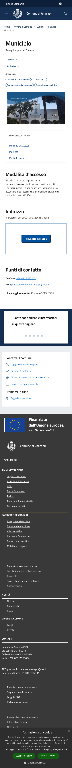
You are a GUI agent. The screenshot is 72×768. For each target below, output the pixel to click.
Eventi (10, 630)
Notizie (10, 601)
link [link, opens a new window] (65, 749)
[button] (36, 762)
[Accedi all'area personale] (60, 4)
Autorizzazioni (14, 586)
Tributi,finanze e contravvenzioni (24, 571)
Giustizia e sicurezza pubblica (22, 566)
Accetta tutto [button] (24, 756)
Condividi (13, 60)
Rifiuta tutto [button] (48, 755)
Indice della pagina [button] (19, 135)
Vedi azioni (13, 66)
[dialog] (36, 748)
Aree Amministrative (18, 481)
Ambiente (12, 576)
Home (7, 26)
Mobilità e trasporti (17, 546)
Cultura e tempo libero (18, 526)
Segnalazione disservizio (19, 692)
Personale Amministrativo (20, 501)
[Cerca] (65, 13)
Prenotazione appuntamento (22, 687)
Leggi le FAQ (13, 697)
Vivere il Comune (23, 26)
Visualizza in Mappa (36, 239)
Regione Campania (14, 4)
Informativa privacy (17, 722)
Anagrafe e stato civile (18, 521)
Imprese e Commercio (18, 536)
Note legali (12, 727)
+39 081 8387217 (26, 278)
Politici (10, 496)
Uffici (9, 486)
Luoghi (40, 26)
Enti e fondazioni (16, 491)
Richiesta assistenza (17, 702)
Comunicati (13, 606)
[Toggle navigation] (6, 13)
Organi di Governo (16, 476)
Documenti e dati (16, 506)
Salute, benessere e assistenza (23, 581)
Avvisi (10, 611)
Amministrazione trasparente (22, 717)
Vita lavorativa (14, 531)
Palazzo (52, 26)
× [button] (68, 731)
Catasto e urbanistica (18, 541)
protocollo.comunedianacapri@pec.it (30, 284)
